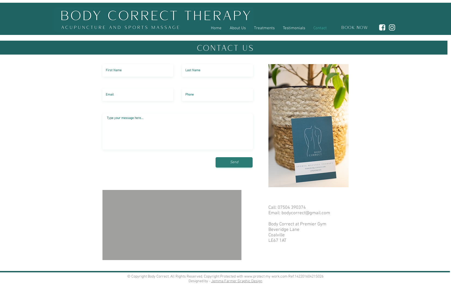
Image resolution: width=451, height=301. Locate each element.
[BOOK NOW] (353, 28)
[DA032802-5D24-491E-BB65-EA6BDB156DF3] (392, 27)
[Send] (234, 162)
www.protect (254, 276)
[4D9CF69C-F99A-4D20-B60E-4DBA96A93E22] (382, 27)
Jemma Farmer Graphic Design (236, 281)
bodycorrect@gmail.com (306, 213)
